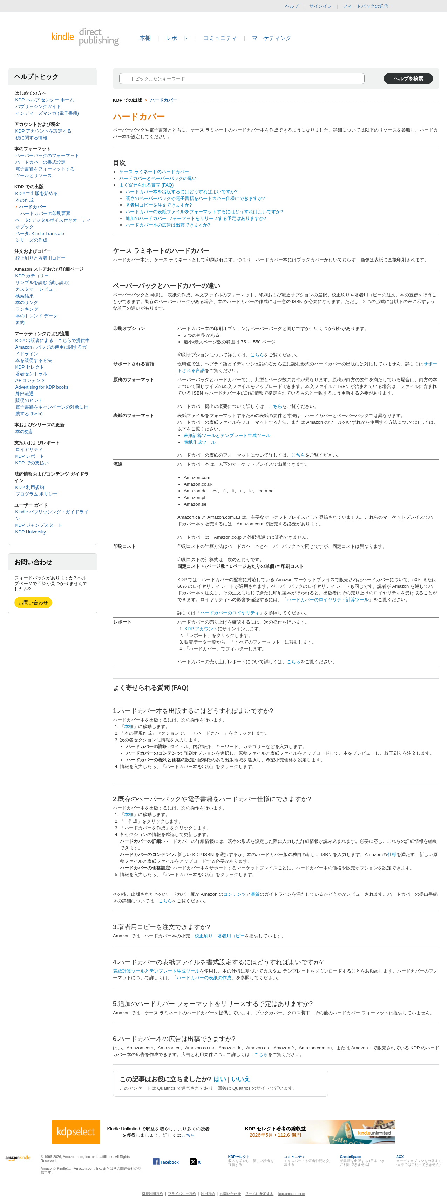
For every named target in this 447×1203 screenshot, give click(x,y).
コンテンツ (234, 894)
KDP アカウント (201, 628)
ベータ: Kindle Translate (39, 233)
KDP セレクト (29, 367)
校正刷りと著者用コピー (40, 258)
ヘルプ (292, 6)
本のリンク (26, 302)
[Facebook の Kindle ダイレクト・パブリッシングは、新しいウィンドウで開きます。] (166, 1161)
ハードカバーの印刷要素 (45, 213)
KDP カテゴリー (32, 275)
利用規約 (208, 1194)
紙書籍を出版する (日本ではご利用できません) (362, 1161)
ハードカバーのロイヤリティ (229, 613)
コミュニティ (220, 38)
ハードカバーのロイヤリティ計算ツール (328, 599)
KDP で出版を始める (36, 193)
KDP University (30, 532)
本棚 (145, 38)
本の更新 (24, 431)
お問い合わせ (33, 602)
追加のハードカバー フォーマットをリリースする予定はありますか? (196, 218)
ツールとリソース (33, 175)
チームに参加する (259, 1194)
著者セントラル (31, 373)
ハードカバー (32, 206)
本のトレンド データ (36, 315)
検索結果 (24, 295)
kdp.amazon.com (291, 1194)
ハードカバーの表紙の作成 (204, 977)
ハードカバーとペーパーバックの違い (158, 178)
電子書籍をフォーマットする (45, 169)
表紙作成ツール (200, 442)
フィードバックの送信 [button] (369, 6)
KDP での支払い (32, 462)
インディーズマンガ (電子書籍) (47, 113)
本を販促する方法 (33, 360)
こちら (257, 354)
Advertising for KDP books (42, 387)
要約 (20, 322)
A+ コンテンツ (30, 380)
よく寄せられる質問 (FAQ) (146, 185)
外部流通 (24, 393)
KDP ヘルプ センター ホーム (44, 99)
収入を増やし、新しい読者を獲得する (251, 1161)
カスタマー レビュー (36, 289)
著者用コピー (231, 936)
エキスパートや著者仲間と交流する (307, 1161)
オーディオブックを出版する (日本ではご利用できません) (419, 1161)
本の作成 (24, 200)
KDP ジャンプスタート (38, 525)
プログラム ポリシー (36, 494)
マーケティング (271, 38)
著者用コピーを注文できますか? (159, 205)
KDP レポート (29, 456)
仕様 (392, 854)
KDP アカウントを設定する (43, 131)
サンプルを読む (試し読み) (42, 282)
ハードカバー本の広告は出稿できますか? (168, 225)
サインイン (320, 6)
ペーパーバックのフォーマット (47, 155)
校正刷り (204, 936)
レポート (177, 38)
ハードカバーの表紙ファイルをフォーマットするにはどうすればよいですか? (204, 211)
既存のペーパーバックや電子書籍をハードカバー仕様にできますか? (195, 198)
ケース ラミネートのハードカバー (154, 171)
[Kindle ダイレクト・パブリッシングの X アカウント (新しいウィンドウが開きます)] (202, 1161)
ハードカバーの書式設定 (40, 162)
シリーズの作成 (31, 240)
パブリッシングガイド (38, 106)
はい (220, 1079)
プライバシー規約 (182, 1194)
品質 (255, 894)
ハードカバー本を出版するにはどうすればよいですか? (181, 191)
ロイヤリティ (29, 449)
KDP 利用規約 (29, 487)
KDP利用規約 (152, 1194)
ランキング (26, 309)
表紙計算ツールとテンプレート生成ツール (227, 435)
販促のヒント (29, 400)
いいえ (240, 1079)
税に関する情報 (31, 137)
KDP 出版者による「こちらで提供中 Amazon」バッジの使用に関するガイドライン (52, 347)
